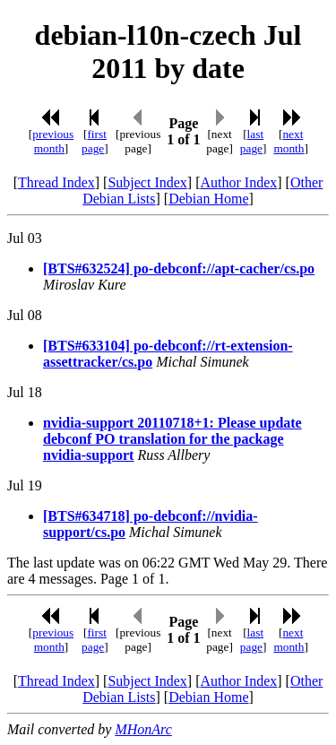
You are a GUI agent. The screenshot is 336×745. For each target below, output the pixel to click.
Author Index (238, 182)
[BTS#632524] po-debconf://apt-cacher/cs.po (178, 268)
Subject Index (147, 182)
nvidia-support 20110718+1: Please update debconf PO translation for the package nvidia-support (172, 439)
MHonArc (143, 729)
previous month (52, 141)
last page (251, 141)
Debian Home (208, 198)
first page (94, 141)
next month (288, 141)
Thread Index (56, 182)
